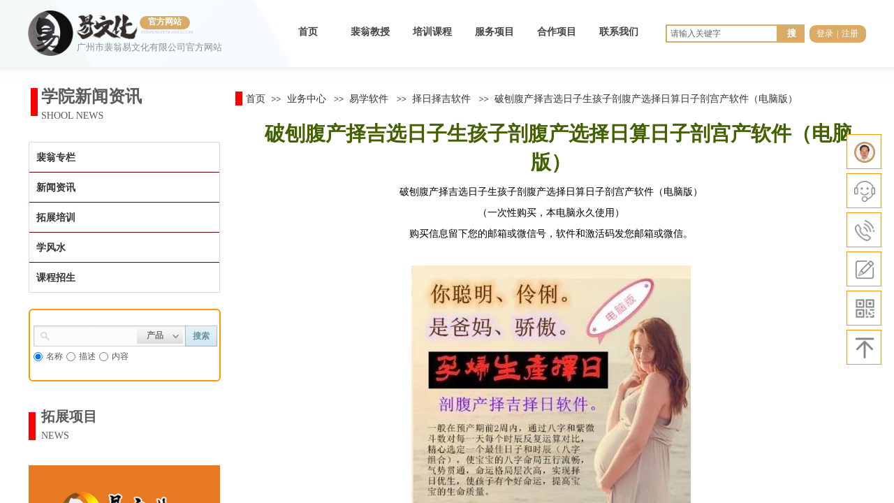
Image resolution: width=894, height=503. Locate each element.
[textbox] (93, 335)
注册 (850, 33)
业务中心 (306, 98)
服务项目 (494, 32)
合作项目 (556, 32)
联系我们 (618, 32)
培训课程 (432, 32)
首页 (308, 32)
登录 (824, 33)
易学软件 (368, 98)
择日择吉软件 (441, 98)
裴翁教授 (370, 32)
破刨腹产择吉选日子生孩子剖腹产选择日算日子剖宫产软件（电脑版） (646, 98)
